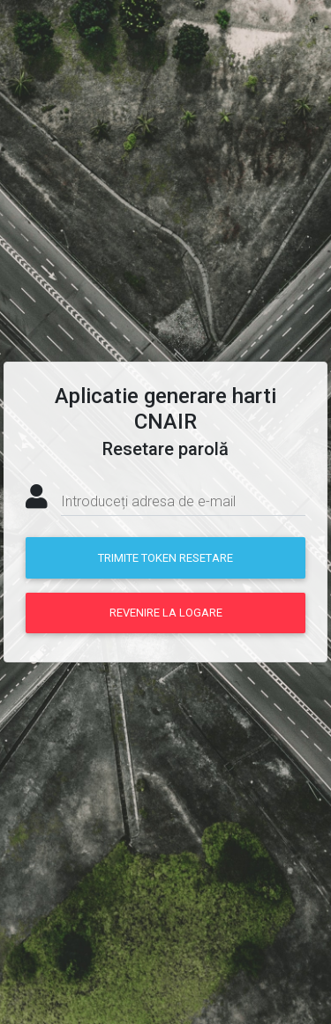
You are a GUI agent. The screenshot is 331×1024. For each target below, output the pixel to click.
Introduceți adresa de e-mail (148, 501)
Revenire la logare (165, 612)
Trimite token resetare (165, 557)
